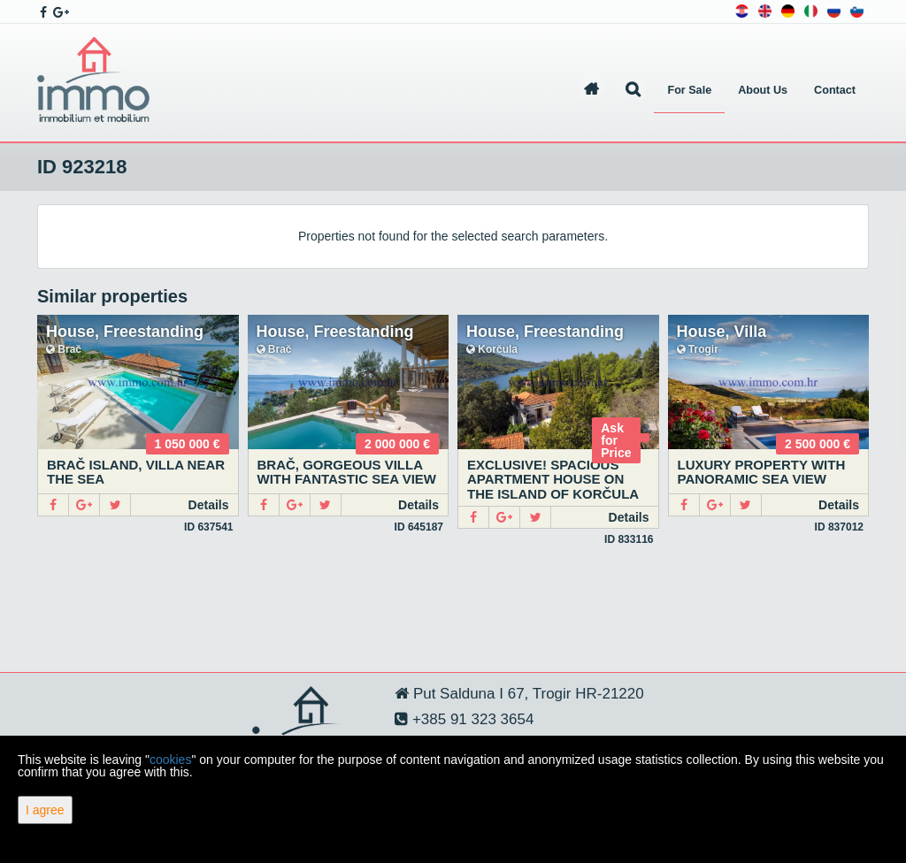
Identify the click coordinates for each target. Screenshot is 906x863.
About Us (762, 90)
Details (208, 505)
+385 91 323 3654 (471, 719)
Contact (835, 90)
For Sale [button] (689, 90)
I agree (45, 810)
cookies (170, 759)
